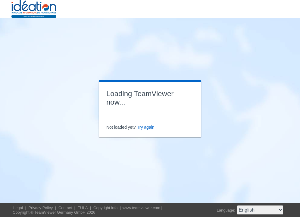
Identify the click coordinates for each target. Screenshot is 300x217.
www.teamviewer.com (141, 208)
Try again (146, 127)
